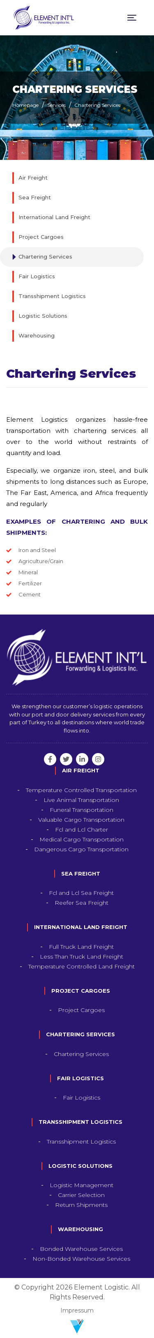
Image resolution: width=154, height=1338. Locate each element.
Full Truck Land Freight (81, 946)
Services (56, 105)
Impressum (77, 1310)
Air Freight (33, 177)
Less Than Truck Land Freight (81, 956)
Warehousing (36, 335)
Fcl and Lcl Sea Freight (81, 893)
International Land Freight (54, 217)
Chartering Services (97, 105)
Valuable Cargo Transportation (81, 819)
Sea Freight (34, 197)
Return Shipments (81, 1205)
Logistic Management (81, 1185)
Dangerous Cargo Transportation (81, 849)
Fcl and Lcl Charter (81, 829)
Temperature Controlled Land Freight (81, 966)
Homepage (25, 105)
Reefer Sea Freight (81, 902)
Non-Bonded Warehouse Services (81, 1258)
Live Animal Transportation (81, 800)
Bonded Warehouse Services (81, 1248)
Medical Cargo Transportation (81, 839)
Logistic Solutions (42, 315)
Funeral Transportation (81, 809)
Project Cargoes (41, 236)
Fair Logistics (36, 276)
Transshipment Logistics (52, 296)
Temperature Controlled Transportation (81, 790)
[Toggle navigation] (131, 17)
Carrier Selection (81, 1195)
